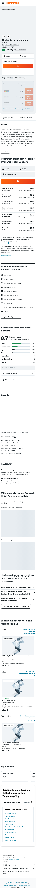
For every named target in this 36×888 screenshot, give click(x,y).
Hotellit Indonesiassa (11, 852)
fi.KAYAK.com (9, 850)
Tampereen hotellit (11, 784)
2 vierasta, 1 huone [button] (10, 61)
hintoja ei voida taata (14, 827)
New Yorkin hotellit (10, 808)
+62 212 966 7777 (8, 47)
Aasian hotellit (24, 850)
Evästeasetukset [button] (6, 255)
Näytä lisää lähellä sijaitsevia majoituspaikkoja (29, 599)
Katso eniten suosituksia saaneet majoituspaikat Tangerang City (27, 686)
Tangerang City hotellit (24, 853)
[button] (3, 3)
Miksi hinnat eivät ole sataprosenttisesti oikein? (19, 840)
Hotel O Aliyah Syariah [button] (9, 668)
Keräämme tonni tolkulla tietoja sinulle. (19, 836)
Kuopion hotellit (10, 787)
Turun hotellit (9, 792)
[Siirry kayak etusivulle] (13, 3)
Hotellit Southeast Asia (10, 853)
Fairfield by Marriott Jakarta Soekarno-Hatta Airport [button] (16, 625)
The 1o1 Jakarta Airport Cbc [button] (10, 711)
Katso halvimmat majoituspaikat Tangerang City (27, 642)
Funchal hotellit (9, 798)
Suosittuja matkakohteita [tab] (12, 770)
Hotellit (17, 850)
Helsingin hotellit (10, 790)
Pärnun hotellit (9, 803)
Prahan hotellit (9, 806)
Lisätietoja (6, 243)
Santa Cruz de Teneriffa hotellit (14, 795)
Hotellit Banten (23, 852)
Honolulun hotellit (10, 781)
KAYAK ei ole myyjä (19, 833)
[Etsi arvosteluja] (19, 367)
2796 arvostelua (20, 50)
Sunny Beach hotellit (11, 800)
